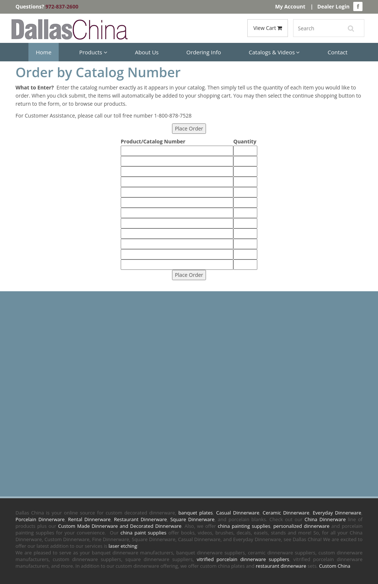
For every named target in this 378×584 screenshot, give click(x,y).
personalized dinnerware (301, 526)
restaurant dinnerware (281, 566)
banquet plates (195, 512)
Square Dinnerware (192, 519)
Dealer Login (333, 6)
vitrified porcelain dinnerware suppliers (243, 559)
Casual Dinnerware (238, 512)
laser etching (123, 546)
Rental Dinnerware (89, 519)
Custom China (334, 566)
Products (93, 52)
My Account (290, 6)
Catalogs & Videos (274, 52)
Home (43, 52)
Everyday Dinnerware (337, 512)
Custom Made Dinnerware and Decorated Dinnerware (119, 526)
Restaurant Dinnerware (140, 519)
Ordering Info (203, 52)
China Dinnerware (325, 519)
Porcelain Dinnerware (40, 519)
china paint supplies (143, 532)
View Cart (267, 27)
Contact (337, 52)
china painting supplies (244, 526)
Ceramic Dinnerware (286, 512)
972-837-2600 (61, 6)
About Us (147, 52)
